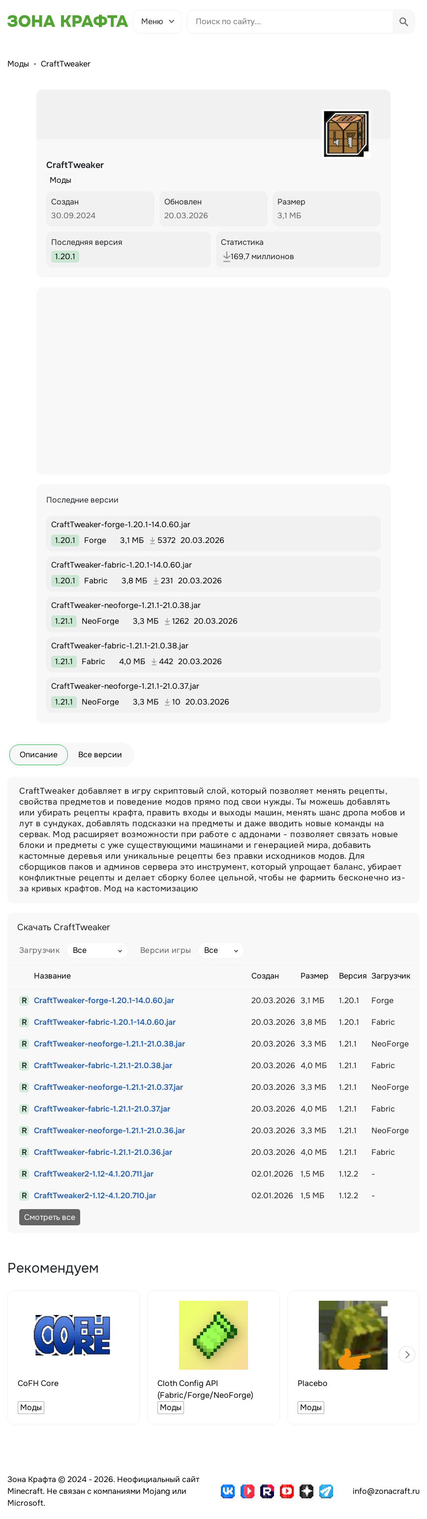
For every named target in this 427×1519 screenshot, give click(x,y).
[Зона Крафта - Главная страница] (67, 21)
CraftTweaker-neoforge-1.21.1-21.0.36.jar (109, 1130)
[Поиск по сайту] (290, 21)
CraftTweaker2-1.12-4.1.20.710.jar (95, 1195)
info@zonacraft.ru (386, 1491)
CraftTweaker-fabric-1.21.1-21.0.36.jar (103, 1152)
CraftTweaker (66, 64)
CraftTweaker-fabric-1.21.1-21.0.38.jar (103, 1065)
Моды (18, 64)
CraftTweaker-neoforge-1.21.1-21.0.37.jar (108, 1087)
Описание (39, 754)
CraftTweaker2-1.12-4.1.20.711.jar (93, 1174)
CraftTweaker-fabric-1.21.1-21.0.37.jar (102, 1109)
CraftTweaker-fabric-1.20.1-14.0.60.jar (105, 1022)
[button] (407, 1354)
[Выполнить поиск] (403, 22)
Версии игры (165, 950)
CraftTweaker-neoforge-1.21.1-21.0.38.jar (109, 1044)
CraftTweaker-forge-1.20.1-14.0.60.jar (104, 1000)
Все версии (100, 754)
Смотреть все (49, 1217)
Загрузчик (39, 950)
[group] (73, 1357)
